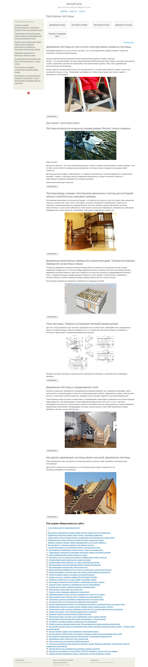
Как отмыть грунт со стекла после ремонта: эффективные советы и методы (78, 557)
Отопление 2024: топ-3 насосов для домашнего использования (73, 602)
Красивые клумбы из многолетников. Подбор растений (70, 614)
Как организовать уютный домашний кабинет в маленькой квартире (75, 565)
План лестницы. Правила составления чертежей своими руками (26, 69)
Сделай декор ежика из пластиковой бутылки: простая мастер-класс (74, 547)
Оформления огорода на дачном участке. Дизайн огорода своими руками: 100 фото (81, 607)
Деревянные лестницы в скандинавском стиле (72, 387)
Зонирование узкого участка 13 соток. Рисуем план (68, 639)
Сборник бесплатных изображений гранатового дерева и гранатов (74, 649)
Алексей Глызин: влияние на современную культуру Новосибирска (74, 585)
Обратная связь (94, 660)
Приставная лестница (101, 25)
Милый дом (74, 3)
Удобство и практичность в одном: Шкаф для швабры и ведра (72, 580)
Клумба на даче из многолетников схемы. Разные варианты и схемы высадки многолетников (84, 624)
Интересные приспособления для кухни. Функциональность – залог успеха (28, 61)
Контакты (55, 660)
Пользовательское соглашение (65, 660)
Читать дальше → (52, 116)
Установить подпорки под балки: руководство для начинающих (73, 622)
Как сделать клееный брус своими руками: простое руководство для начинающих (79, 533)
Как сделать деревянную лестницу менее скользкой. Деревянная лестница (88, 457)
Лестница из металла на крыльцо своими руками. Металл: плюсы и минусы (88, 128)
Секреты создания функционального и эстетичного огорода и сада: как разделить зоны (28, 27)
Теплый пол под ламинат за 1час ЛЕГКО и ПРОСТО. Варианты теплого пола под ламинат (83, 651)
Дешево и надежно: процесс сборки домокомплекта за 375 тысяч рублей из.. (77, 543)
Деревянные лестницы (124, 25)
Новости (73, 11)
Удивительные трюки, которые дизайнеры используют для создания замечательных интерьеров (86, 609)
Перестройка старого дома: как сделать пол (66, 589)
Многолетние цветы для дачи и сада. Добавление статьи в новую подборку (78, 617)
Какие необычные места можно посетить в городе (68, 555)
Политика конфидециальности (60, 662)
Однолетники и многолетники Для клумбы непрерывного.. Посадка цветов (77, 619)
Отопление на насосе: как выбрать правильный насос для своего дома (76, 599)
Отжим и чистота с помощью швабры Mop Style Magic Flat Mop (73, 577)
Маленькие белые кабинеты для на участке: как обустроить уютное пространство (80, 570)
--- (49, 530)
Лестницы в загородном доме (57, 35)
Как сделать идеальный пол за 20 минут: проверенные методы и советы (76, 582)
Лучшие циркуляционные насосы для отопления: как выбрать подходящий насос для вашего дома (87, 604)
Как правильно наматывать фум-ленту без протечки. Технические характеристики (80, 636)
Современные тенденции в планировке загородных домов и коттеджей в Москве (80, 552)
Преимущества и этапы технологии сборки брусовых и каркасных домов (76, 540)
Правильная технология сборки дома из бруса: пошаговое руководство (75, 535)
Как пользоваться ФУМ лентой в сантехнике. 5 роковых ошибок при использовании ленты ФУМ (85, 634)
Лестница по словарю (79, 25)
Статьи (82, 11)
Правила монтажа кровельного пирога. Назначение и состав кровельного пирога (80, 654)
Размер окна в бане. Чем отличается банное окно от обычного (73, 612)
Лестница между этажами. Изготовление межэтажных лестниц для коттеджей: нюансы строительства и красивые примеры (90, 195)
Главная (64, 11)
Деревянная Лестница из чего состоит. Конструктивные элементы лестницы (88, 46)
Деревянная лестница (57, 25)
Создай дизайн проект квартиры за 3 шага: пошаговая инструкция (74, 562)
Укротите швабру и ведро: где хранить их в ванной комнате (71, 575)
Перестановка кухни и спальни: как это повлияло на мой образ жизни (75, 597)
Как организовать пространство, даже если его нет (68, 567)
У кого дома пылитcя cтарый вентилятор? (64, 528)
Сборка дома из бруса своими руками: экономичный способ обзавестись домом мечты (81, 538)
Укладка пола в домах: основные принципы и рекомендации (72, 587)
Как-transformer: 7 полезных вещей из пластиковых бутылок (71, 545)
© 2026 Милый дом (19, 660)
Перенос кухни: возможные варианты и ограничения (69, 592)
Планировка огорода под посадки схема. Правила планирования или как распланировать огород (28, 36)
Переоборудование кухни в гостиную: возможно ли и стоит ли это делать (77, 594)
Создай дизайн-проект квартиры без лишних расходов (70, 560)
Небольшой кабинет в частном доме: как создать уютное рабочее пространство (79, 572)
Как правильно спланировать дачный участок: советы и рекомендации (76, 550)
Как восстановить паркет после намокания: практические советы (74, 631)
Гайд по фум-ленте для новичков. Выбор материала (69, 641)
